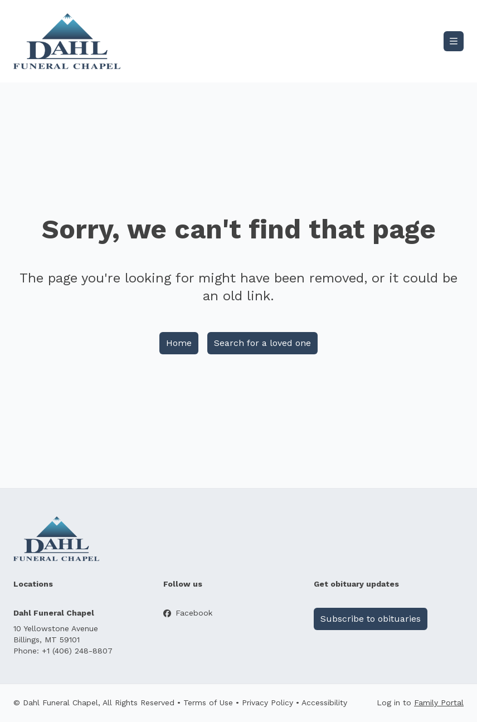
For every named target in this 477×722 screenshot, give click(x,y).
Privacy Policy (267, 702)
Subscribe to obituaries (370, 618)
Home (179, 343)
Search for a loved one (262, 343)
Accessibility (324, 702)
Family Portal (439, 702)
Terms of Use (208, 702)
